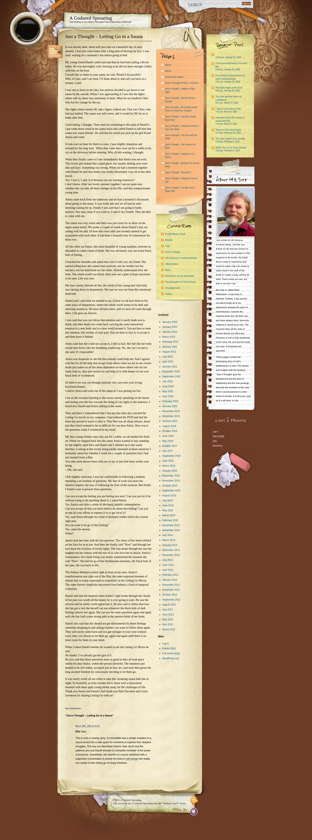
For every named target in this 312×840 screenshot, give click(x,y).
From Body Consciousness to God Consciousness (230, 78)
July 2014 (167, 535)
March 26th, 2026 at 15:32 (88, 726)
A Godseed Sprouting (90, 18)
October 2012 (169, 594)
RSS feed (194, 800)
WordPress (218, 446)
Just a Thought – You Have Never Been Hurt (180, 118)
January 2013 (169, 579)
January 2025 (169, 326)
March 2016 (168, 465)
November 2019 (171, 416)
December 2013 (171, 550)
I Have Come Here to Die (228, 110)
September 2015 (171, 490)
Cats (167, 246)
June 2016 (168, 460)
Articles (169, 240)
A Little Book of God (175, 234)
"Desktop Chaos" (170, 803)
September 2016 (171, 455)
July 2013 (167, 560)
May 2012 (167, 619)
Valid (219, 436)
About (168, 71)
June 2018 (168, 436)
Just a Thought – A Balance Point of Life (181, 180)
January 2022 (169, 346)
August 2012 (169, 604)
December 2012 (171, 584)
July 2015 (167, 500)
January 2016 (169, 470)
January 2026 (169, 322)
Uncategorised (172, 288)
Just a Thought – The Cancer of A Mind (180, 146)
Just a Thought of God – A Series (181, 83)
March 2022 (168, 336)
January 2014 (169, 545)
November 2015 (171, 480)
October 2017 (169, 445)
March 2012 (168, 629)
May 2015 (167, 510)
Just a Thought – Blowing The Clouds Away (182, 165)
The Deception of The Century (180, 282)
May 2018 (167, 441)
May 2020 (167, 391)
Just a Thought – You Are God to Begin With (180, 189)
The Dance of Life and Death (179, 276)
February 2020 (170, 401)
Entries (169, 648)
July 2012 (167, 609)
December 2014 (171, 525)
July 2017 (167, 450)
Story (168, 270)
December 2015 (171, 475)
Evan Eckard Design (194, 811)
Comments (171, 653)
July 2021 (167, 356)
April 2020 (167, 396)
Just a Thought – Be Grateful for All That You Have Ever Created (181, 109)
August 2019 (169, 426)
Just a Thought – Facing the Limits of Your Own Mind (182, 127)
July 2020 (167, 381)
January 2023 (169, 331)
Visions (168, 294)
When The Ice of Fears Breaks (231, 149)
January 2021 (169, 366)
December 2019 (171, 411)
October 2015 (169, 485)
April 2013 (167, 569)
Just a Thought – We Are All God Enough (180, 99)
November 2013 (171, 555)
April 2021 (167, 361)
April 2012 (167, 624)
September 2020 (171, 376)
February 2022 (170, 341)
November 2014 (171, 530)
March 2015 (168, 515)
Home (168, 65)
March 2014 (168, 540)
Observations (172, 264)
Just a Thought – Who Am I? (178, 172)
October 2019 (169, 421)
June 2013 (168, 565)
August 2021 (169, 351)
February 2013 (170, 574)
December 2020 (171, 371)
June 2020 (168, 386)
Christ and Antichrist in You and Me (231, 66)
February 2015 (170, 520)
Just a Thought (172, 252)
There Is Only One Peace (228, 131)
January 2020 (169, 406)
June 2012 (168, 614)
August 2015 (169, 495)
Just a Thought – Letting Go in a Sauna (104, 36)
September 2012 (171, 599)
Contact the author (174, 77)
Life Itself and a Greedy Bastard (181, 258)
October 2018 (169, 431)
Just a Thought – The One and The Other (181, 137)
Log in (165, 643)
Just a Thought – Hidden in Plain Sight (180, 90)
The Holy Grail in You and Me (230, 140)
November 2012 (171, 589)
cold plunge (131, 758)
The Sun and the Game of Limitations (229, 99)
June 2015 (168, 505)
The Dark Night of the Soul (229, 89)
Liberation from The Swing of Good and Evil (230, 120)
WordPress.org (170, 658)
